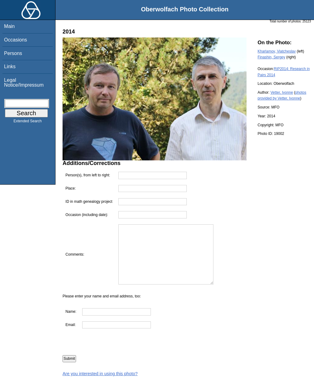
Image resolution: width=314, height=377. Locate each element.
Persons (13, 53)
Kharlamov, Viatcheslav (277, 51)
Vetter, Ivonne (281, 92)
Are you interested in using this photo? (100, 373)
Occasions (15, 39)
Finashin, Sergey (271, 57)
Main (9, 26)
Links (9, 66)
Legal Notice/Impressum (24, 82)
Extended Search (27, 122)
